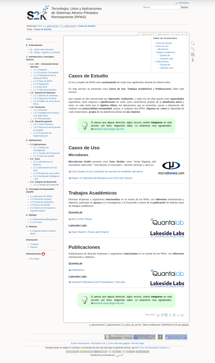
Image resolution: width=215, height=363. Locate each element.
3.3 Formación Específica (41, 202)
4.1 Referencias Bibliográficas (43, 219)
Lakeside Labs (166, 58)
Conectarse (183, 3)
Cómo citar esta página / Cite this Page (126, 343)
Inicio (28, 39)
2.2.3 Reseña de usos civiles (46, 173)
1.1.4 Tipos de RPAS (42, 81)
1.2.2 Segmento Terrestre (44, 98)
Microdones (163, 49)
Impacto (34, 247)
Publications (78, 270)
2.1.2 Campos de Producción (46, 153)
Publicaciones (162, 61)
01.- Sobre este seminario (42, 49)
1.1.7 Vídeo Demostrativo (44, 90)
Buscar (184, 7)
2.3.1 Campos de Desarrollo (46, 185)
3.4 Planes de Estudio (40, 205)
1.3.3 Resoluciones (42, 118)
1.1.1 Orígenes (40, 70)
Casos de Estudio (86, 26)
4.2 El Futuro (36, 222)
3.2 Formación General (40, 199)
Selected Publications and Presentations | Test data (98, 282)
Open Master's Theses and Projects (90, 232)
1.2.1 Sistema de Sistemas (45, 95)
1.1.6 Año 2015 (40, 87)
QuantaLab (165, 55)
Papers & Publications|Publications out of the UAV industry (102, 178)
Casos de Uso (162, 46)
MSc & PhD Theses (82, 219)
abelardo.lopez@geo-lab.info (109, 129)
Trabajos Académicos (165, 52)
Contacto (34, 244)
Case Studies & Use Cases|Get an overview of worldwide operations (107, 171)
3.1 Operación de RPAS (41, 196)
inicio (40, 26)
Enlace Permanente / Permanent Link (88, 343)
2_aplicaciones (51, 26)
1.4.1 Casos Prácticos (43, 124)
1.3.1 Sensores (40, 110)
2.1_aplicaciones (68, 26)
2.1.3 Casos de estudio (43, 156)
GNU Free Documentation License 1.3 (152, 348)
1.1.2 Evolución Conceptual (45, 72)
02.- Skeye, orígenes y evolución (45, 52)
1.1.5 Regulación (41, 84)
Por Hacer (34, 259)
